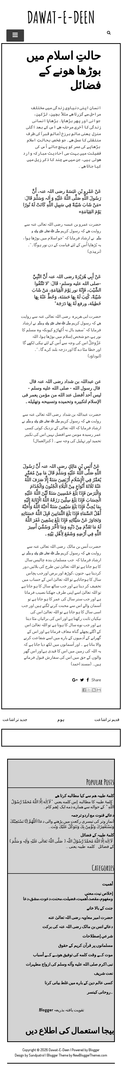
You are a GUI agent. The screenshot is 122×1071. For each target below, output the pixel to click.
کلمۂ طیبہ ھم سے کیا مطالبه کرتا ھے (84, 795)
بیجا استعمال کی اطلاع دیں (69, 1030)
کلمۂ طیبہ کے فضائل (97, 834)
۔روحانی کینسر (100, 992)
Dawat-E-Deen (61, 17)
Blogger (46, 1009)
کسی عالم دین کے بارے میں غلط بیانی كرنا (79, 982)
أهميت (107, 883)
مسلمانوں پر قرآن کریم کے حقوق (85, 945)
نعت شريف (103, 973)
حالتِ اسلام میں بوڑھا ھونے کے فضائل (63, 70)
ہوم (60, 719)
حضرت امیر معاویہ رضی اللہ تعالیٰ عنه (80, 917)
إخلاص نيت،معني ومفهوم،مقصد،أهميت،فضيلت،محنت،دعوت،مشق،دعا (68, 896)
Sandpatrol (37, 1055)
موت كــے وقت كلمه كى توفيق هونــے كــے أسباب (73, 954)
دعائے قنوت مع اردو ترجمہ (92, 815)
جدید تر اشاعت (15, 719)
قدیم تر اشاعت (106, 719)
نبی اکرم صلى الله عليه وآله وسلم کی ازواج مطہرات (69, 964)
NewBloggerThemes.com (90, 1055)
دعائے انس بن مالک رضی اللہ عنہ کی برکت (77, 926)
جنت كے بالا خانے (100, 908)
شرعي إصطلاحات (97, 935)
